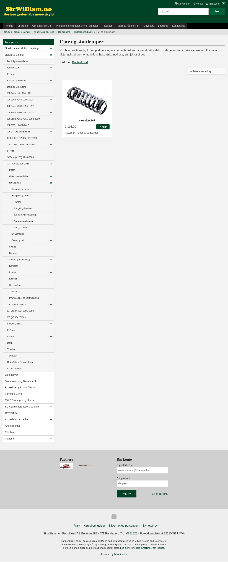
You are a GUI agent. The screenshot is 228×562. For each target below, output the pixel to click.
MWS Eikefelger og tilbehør (20, 400)
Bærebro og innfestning (25, 215)
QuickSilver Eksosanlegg (20, 362)
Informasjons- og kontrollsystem (24, 298)
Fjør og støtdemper (23, 221)
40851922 (131, 534)
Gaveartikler (11, 413)
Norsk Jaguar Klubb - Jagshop (21, 48)
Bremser (13, 253)
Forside (9, 25)
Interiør (12, 272)
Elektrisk (13, 279)
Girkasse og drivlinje (18, 176)
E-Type (10, 74)
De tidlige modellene (17, 61)
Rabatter (107, 25)
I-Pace (10, 336)
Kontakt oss (178, 25)
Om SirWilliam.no (41, 25)
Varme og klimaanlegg (19, 259)
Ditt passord (123, 478)
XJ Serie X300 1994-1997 (20, 106)
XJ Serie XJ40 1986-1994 (20, 99)
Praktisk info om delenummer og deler (77, 25)
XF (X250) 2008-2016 (18, 163)
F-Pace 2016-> (14, 323)
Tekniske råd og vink (127, 25)
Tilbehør (13, 291)
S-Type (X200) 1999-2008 (20, 157)
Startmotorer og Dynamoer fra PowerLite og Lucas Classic (21, 384)
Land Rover (11, 374)
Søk (217, 11)
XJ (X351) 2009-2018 (18, 125)
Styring (12, 247)
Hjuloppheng (15, 183)
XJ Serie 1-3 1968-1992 (19, 93)
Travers (17, 202)
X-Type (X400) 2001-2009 (20, 311)
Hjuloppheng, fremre (21, 189)
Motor (12, 170)
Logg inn (163, 25)
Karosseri (13, 266)
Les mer (124, 548)
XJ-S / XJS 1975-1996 (18, 131)
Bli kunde (23, 25)
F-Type (10, 151)
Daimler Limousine (16, 87)
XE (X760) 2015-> (16, 317)
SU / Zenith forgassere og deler (22, 406)
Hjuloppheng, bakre (20, 195)
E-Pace (11, 330)
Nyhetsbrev (150, 526)
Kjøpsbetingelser (94, 526)
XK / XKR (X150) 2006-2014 (21, 144)
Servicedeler (15, 285)
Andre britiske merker (17, 419)
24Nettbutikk (120, 555)
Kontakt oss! (80, 62)
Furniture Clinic (13, 393)
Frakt (77, 526)
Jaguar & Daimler (14, 54)
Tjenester (12, 355)
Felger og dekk (18, 240)
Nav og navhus (21, 227)
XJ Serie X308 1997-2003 (20, 112)
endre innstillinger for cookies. (149, 548)
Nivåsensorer (17, 234)
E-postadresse (125, 465)
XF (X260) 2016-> (16, 304)
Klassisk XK (13, 67)
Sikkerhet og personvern (124, 526)
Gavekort (149, 25)
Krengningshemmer (23, 208)
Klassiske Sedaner (16, 80)
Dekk (9, 343)
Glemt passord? (160, 493)
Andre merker (14, 368)
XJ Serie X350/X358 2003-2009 (23, 119)
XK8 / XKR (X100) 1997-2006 (22, 138)
